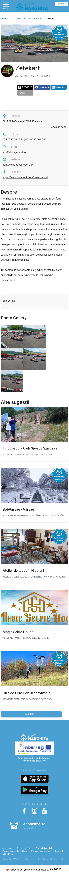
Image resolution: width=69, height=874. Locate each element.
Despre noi (7, 848)
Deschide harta (58, 126)
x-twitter (25, 87)
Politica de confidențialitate (14, 851)
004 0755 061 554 (13, 139)
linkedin (58, 87)
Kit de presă (7, 854)
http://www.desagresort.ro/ (18, 164)
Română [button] (60, 4)
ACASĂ (4, 19)
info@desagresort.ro (14, 152)
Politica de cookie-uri (40, 851)
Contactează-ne (24, 848)
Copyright (59, 851)
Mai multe (31, 714)
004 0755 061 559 (35, 139)
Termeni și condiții (44, 848)
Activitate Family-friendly (26, 19)
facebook (42, 87)
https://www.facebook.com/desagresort (25, 177)
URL (23, 93)
